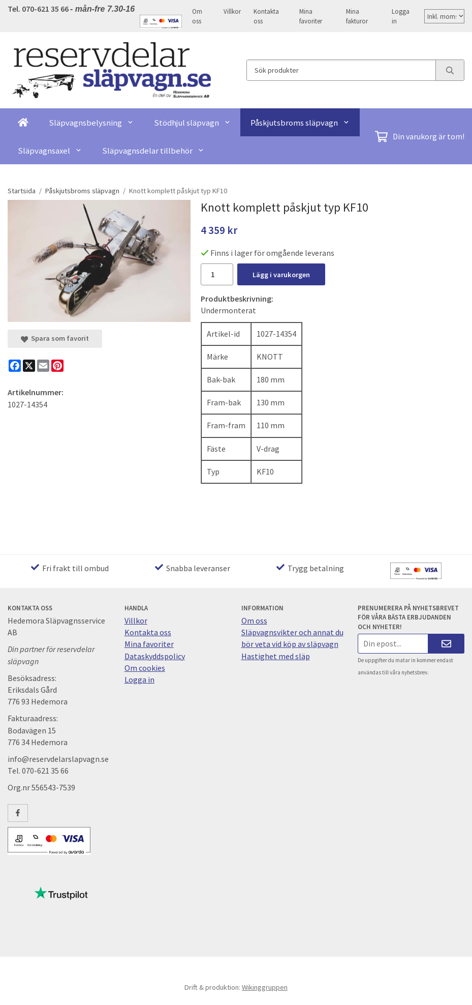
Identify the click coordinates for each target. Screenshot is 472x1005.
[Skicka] (446, 644)
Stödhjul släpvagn (192, 122)
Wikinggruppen (265, 987)
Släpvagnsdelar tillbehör (153, 150)
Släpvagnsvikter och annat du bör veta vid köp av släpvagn (292, 638)
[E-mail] (43, 366)
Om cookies (144, 668)
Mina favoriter (310, 16)
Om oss (197, 16)
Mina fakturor (357, 16)
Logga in (401, 16)
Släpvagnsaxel (50, 150)
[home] (23, 122)
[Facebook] (15, 366)
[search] (449, 70)
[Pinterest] (57, 366)
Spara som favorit (55, 338)
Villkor (232, 11)
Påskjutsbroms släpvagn (300, 122)
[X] (29, 366)
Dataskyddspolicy (154, 656)
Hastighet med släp (275, 656)
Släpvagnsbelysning (91, 122)
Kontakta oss (266, 16)
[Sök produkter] (341, 70)
